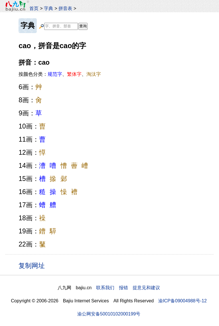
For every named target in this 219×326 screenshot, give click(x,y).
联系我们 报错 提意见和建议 (128, 287)
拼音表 (65, 8)
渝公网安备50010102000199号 (108, 313)
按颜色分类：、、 (60, 74)
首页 (33, 8)
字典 (48, 8)
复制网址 (34, 265)
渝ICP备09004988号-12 (182, 300)
